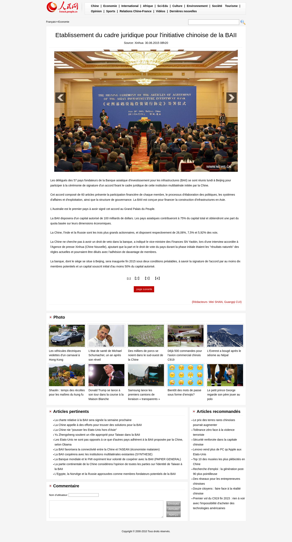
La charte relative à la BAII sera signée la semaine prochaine (93, 420)
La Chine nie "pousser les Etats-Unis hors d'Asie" (86, 429)
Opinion (96, 11)
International (129, 6)
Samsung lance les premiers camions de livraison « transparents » (144, 395)
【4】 (157, 278)
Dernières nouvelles (183, 11)
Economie (110, 6)
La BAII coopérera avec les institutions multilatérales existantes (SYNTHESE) (104, 454)
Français (50, 21)
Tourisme (231, 6)
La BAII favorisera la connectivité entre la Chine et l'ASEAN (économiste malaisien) (107, 449)
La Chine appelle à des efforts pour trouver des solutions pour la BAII (98, 425)
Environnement (197, 6)
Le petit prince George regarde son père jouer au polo (223, 395)
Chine (95, 6)
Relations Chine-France (136, 11)
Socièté (217, 6)
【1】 (129, 278)
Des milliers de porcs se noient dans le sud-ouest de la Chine (145, 355)
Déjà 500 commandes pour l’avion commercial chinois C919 (185, 355)
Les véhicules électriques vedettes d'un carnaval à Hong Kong (65, 355)
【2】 (137, 278)
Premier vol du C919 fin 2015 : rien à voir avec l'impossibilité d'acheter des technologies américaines (219, 503)
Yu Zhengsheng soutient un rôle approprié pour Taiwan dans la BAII (97, 434)
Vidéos (160, 11)
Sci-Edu (162, 6)
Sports (110, 11)
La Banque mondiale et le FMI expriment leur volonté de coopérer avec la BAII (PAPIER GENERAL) (118, 459)
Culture (177, 6)
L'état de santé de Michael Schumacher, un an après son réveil (105, 355)
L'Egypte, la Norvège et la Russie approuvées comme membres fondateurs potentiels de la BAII (115, 473)
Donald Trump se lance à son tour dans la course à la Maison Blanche (106, 395)
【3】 (147, 278)
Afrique (148, 6)
